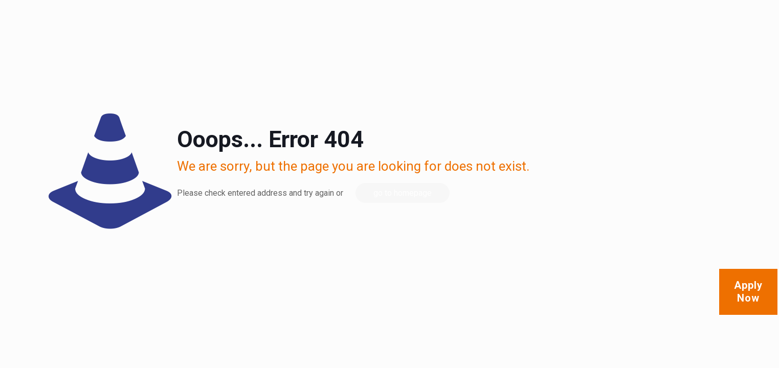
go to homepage (402, 193)
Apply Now (748, 291)
